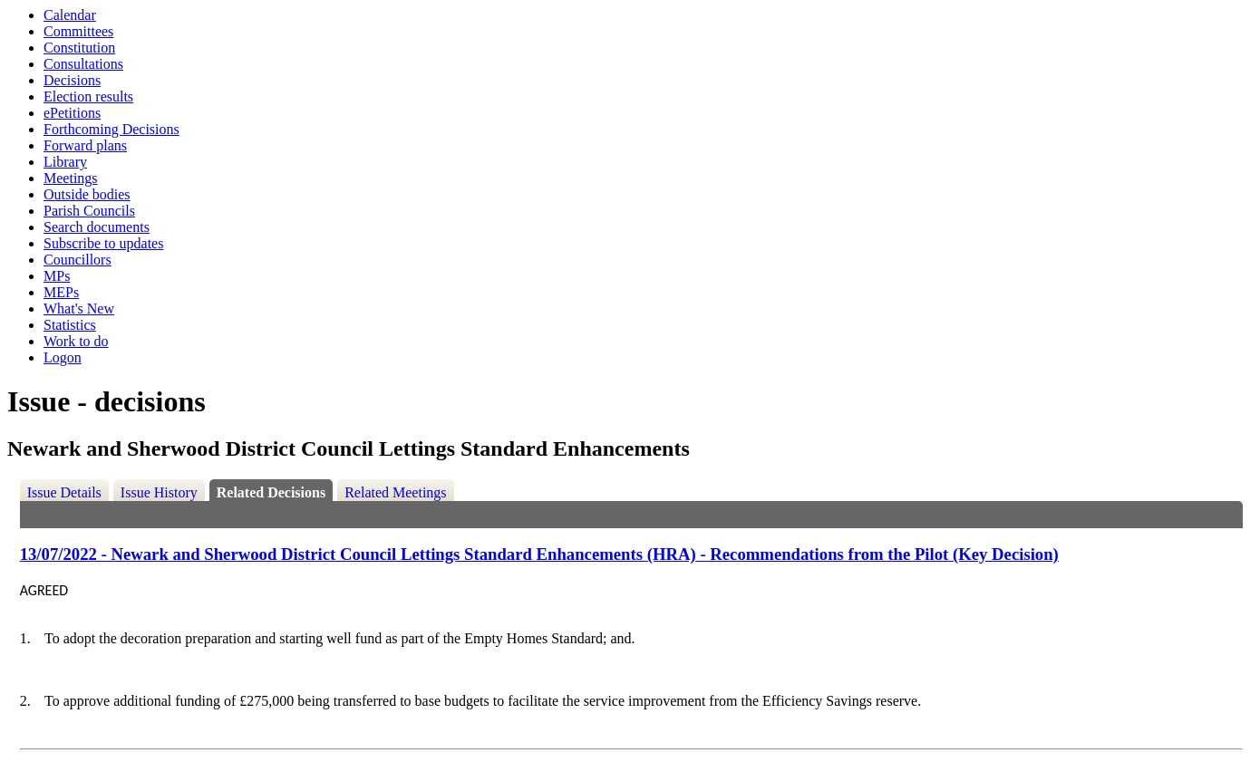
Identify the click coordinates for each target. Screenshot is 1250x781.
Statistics (70, 325)
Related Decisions (271, 492)
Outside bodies (87, 194)
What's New (79, 308)
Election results (88, 96)
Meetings (71, 178)
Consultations (83, 64)
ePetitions (72, 113)
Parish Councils (89, 210)
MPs (57, 276)
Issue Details (64, 492)
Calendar (70, 15)
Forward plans (85, 145)
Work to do (76, 341)
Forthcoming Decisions (111, 129)
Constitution (79, 47)
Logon (63, 357)
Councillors (77, 259)
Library (65, 161)
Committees (78, 31)
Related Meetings (395, 492)
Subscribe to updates (103, 243)
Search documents (97, 227)
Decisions (72, 80)
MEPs (61, 292)
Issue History (159, 492)
